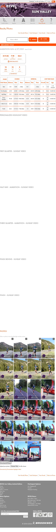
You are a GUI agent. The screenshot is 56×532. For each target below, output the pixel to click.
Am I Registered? (32, 486)
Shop (1, 498)
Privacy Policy (3, 507)
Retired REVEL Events (33, 505)
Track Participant (33, 33)
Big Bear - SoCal (32, 502)
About (1, 503)
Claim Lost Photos (51, 33)
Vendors (2, 500)
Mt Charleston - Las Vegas (34, 503)
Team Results (42, 33)
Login (49, 1)
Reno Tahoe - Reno (32, 498)
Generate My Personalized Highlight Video (10, 469)
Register (2, 488)
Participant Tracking (32, 489)
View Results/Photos (23, 33)
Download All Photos (6, 463)
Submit (25, 516)
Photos (3, 331)
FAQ (1, 494)
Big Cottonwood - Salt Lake (34, 500)
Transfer (30, 488)
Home (1, 486)
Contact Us (2, 502)
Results (1, 493)
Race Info (2, 491)
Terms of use (3, 505)
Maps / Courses (4, 489)
